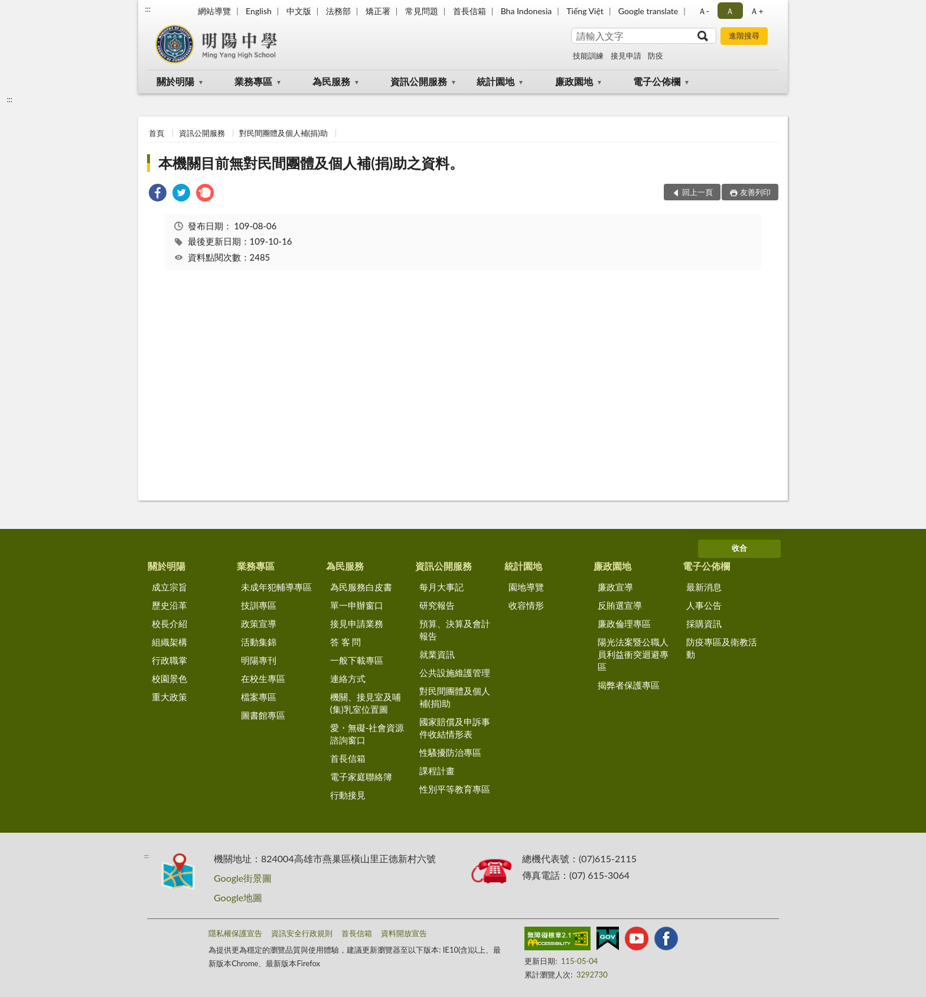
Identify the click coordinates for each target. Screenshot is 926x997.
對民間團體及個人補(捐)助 (283, 133)
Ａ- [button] (703, 11)
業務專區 (253, 81)
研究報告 (437, 605)
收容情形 (526, 605)
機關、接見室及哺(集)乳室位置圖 (365, 703)
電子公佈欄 (656, 81)
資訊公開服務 (418, 81)
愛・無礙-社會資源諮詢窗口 (367, 733)
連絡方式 (348, 678)
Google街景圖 (243, 878)
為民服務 (331, 81)
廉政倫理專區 (624, 623)
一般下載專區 (356, 660)
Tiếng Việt (585, 11)
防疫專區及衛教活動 (721, 648)
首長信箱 (469, 11)
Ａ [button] (730, 11)
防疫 (655, 55)
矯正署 (378, 11)
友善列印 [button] (755, 192)
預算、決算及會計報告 (454, 629)
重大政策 (169, 696)
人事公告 (704, 605)
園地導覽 (526, 587)
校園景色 (169, 678)
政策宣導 (258, 623)
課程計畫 (437, 770)
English (259, 11)
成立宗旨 (169, 587)
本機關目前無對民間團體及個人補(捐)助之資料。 (311, 162)
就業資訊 (437, 654)
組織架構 (169, 641)
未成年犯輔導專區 (276, 587)
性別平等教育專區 (454, 789)
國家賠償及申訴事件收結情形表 (454, 727)
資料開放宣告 (404, 933)
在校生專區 (263, 678)
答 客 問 (345, 641)
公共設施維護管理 (454, 672)
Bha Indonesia (526, 11)
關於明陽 (175, 81)
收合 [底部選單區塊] (739, 548)
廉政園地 (574, 81)
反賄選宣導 (620, 605)
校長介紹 (169, 623)
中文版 (298, 11)
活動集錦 (258, 641)
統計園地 (495, 81)
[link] (158, 194)
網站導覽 (214, 11)
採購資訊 (704, 623)
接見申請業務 (356, 623)
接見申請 (626, 55)
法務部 (338, 11)
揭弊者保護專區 (629, 685)
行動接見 (348, 795)
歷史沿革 (169, 605)
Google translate (648, 11)
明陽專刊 (258, 660)
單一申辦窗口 (356, 605)
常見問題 (421, 11)
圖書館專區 (263, 715)
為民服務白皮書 (361, 587)
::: (148, 9)
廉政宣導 (615, 587)
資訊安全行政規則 (301, 933)
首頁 (156, 133)
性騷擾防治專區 (450, 752)
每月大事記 (441, 587)
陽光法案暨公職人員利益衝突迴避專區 (633, 654)
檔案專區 (258, 696)
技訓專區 (258, 605)
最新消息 (704, 587)
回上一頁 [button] (697, 192)
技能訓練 (588, 55)
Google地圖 (238, 897)
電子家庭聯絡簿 (361, 776)
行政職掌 (169, 660)
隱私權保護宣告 (235, 933)
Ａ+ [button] (756, 11)
